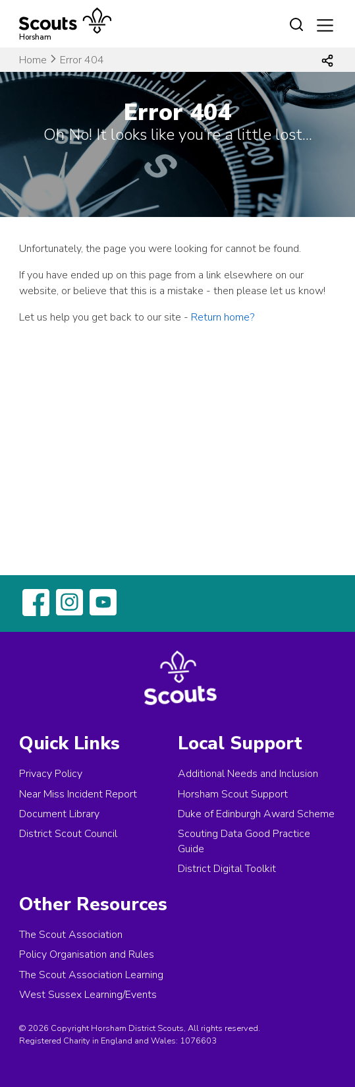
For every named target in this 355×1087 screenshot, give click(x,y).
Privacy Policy (50, 773)
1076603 (198, 1041)
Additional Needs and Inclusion (248, 773)
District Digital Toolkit (227, 868)
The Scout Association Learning (91, 975)
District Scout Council (68, 833)
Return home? (222, 317)
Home (33, 60)
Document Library (59, 814)
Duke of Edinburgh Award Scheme (256, 814)
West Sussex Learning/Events (88, 994)
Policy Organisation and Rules (86, 954)
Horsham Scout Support (233, 794)
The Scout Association (71, 934)
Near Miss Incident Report (78, 794)
